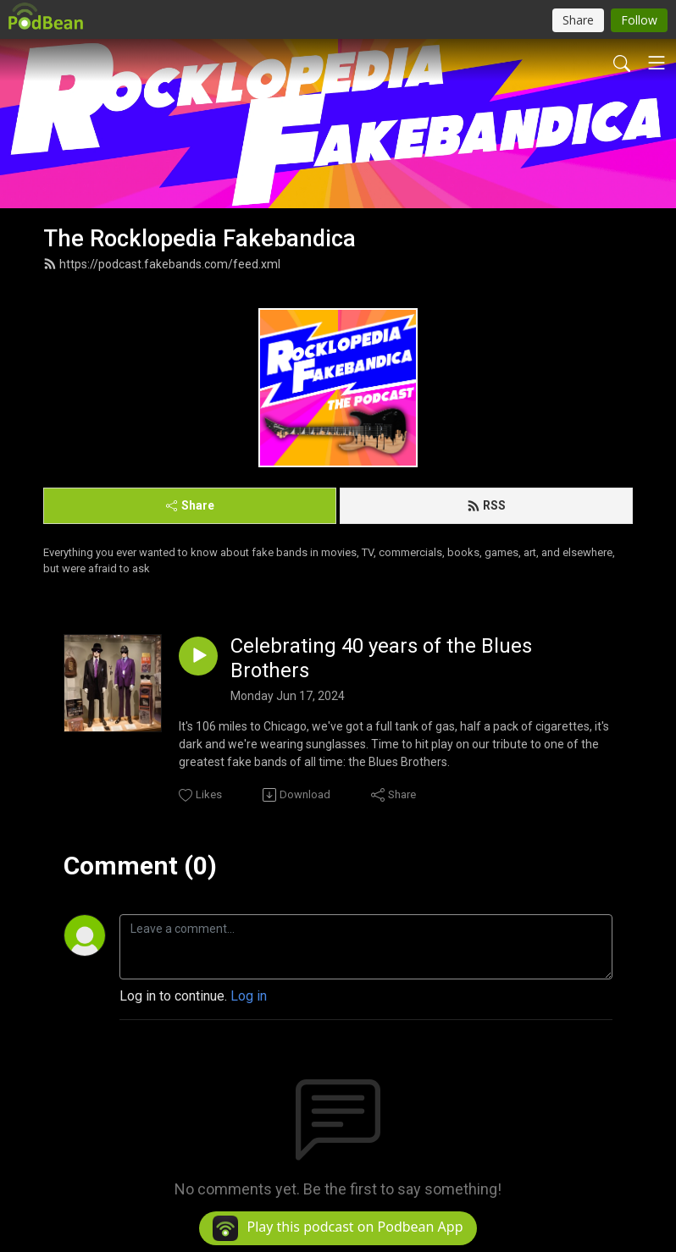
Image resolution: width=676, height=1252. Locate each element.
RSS (486, 505)
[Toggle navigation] (656, 63)
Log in (248, 996)
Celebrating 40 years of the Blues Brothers (381, 658)
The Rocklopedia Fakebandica (199, 238)
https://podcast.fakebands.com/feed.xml (161, 264)
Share (190, 505)
